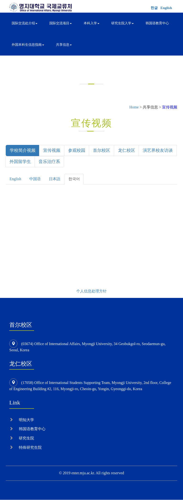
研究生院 (26, 439)
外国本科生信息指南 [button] (28, 44)
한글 (154, 8)
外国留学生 (58, 161)
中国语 (35, 179)
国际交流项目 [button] (60, 23)
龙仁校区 (127, 150)
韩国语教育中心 (157, 23)
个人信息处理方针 (91, 291)
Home (134, 107)
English (166, 8)
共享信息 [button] (64, 44)
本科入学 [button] (91, 23)
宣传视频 (52, 150)
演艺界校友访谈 (25, 161)
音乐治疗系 (87, 161)
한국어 (74, 179)
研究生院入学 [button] (122, 23)
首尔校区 (102, 150)
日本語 (54, 179)
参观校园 (77, 150)
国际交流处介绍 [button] (24, 23)
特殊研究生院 (30, 448)
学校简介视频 (23, 150)
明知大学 (26, 420)
